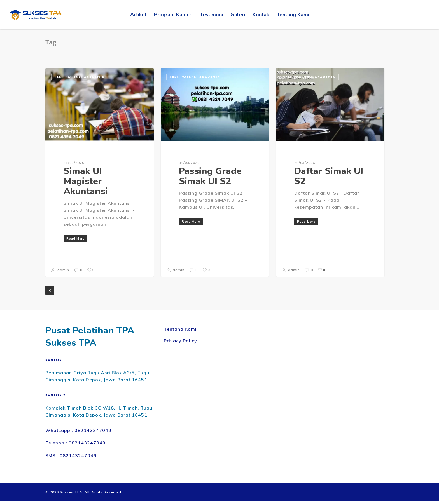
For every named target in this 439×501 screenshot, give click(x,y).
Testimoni (211, 14)
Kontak (261, 14)
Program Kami (173, 14)
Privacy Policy (180, 341)
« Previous (49, 290)
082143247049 (92, 430)
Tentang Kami (293, 14)
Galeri (237, 14)
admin (60, 270)
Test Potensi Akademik (79, 77)
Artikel (138, 14)
